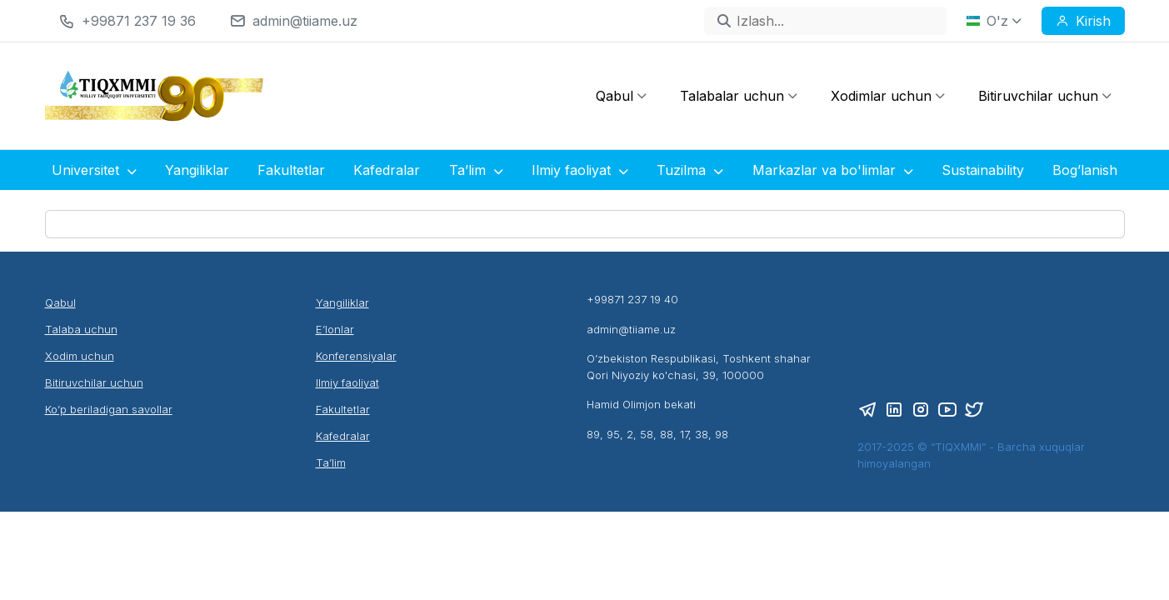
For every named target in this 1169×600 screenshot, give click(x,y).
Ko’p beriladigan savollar (108, 409)
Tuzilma (690, 170)
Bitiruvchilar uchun (1045, 96)
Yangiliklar (197, 170)
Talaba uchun (81, 329)
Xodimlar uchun (888, 96)
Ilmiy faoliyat (580, 170)
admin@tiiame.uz (304, 20)
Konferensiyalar (356, 355)
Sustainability (983, 170)
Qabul (621, 96)
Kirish (1083, 20)
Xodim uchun (79, 355)
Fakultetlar (291, 170)
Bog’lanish (1084, 170)
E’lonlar (335, 329)
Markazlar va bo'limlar (832, 170)
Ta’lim (476, 170)
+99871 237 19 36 (139, 20)
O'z (994, 20)
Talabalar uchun (738, 96)
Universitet (94, 170)
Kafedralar (386, 170)
